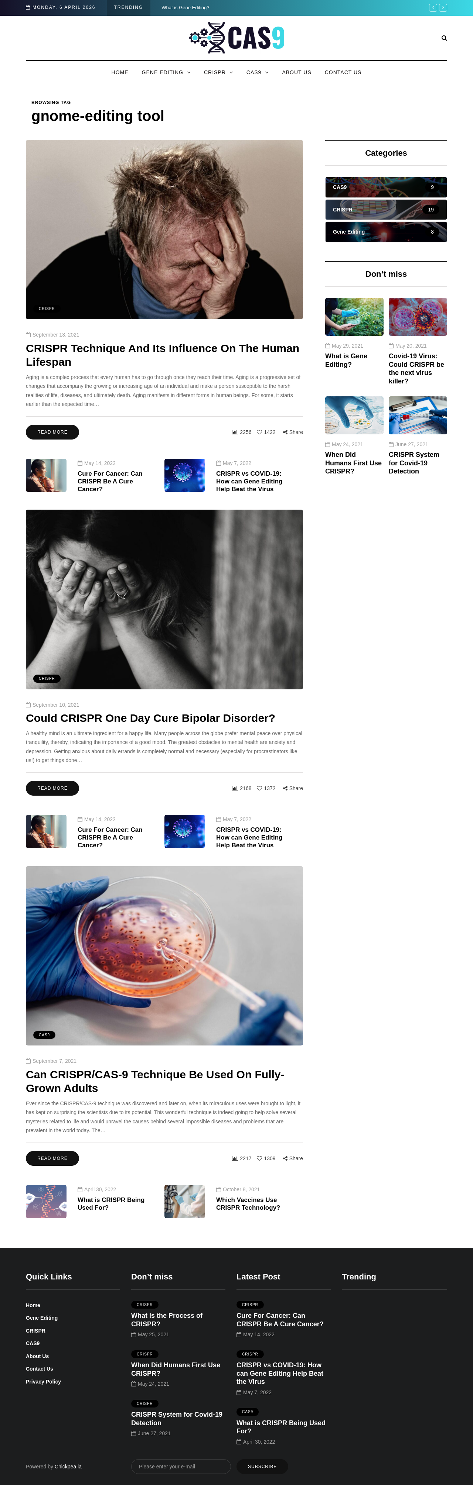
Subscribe (262, 1466)
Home (120, 72)
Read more (52, 432)
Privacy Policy (43, 1382)
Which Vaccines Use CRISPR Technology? (248, 1225)
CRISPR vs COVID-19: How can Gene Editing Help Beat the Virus (249, 503)
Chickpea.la (68, 1467)
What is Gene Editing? (185, 7)
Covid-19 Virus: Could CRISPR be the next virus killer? (416, 390)
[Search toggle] (444, 38)
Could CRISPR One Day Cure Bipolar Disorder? (150, 762)
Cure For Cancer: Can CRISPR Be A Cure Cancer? (110, 503)
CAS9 (254, 72)
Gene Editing (162, 72)
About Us (296, 72)
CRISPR (215, 72)
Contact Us (343, 72)
